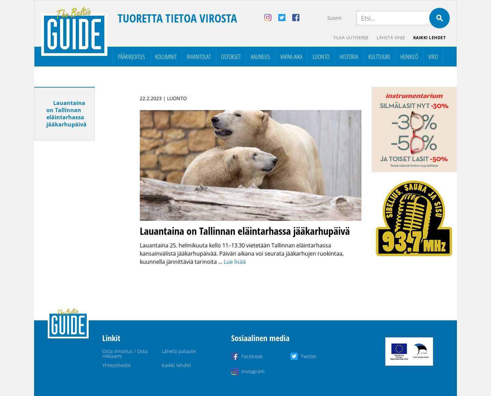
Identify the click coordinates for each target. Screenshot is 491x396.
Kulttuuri (379, 56)
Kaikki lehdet (429, 38)
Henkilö (409, 56)
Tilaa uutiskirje (351, 38)
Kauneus (260, 56)
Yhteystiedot (116, 365)
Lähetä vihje (391, 38)
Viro (433, 56)
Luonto (321, 56)
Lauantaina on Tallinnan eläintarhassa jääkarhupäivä (66, 113)
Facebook (252, 356)
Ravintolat (199, 56)
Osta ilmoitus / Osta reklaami (125, 353)
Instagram (253, 371)
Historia (349, 56)
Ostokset (231, 56)
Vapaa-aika (291, 56)
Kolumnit (166, 56)
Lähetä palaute (179, 351)
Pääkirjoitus (131, 56)
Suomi (334, 18)
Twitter (309, 356)
